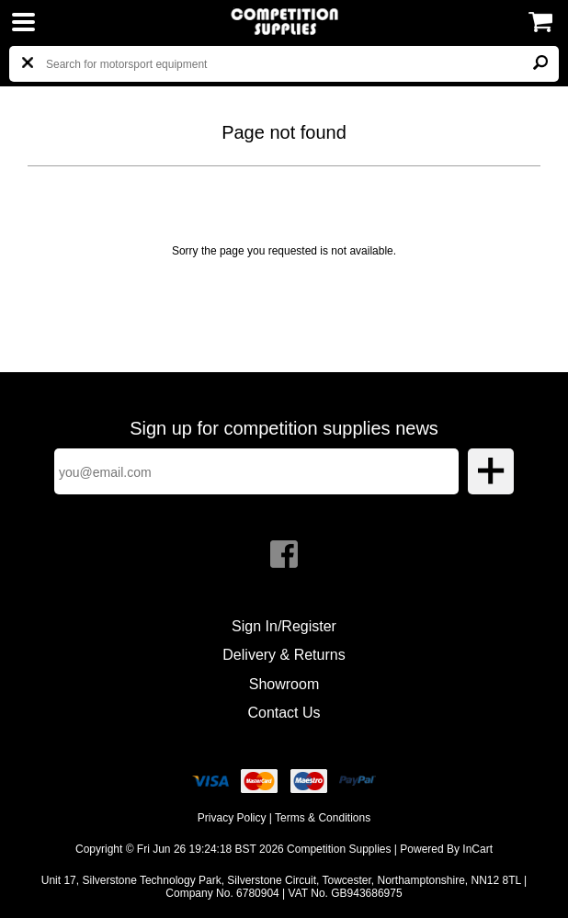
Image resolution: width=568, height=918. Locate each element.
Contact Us (283, 712)
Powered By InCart (446, 849)
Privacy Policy (232, 817)
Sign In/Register (284, 626)
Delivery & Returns (283, 655)
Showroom (284, 684)
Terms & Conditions (322, 817)
